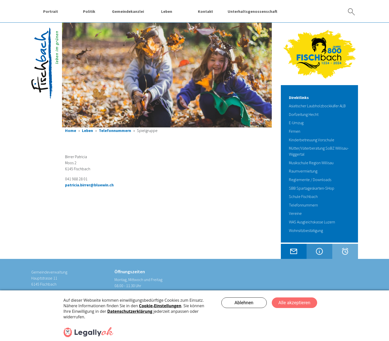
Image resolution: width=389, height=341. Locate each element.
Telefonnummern (115, 130)
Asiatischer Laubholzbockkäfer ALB (317, 105)
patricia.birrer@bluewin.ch (89, 184)
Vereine (295, 213)
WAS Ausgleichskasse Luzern (312, 221)
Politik (89, 11)
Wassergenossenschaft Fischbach (300, 11)
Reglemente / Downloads (310, 179)
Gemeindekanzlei (128, 11)
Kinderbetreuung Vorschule (311, 139)
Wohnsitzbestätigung (306, 230)
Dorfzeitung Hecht (303, 114)
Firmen (294, 131)
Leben (166, 11)
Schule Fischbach (303, 196)
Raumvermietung (303, 171)
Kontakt (205, 11)
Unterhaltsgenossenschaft (252, 11)
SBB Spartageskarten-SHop (311, 188)
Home (70, 130)
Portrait (50, 11)
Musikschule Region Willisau (311, 162)
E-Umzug (296, 122)
